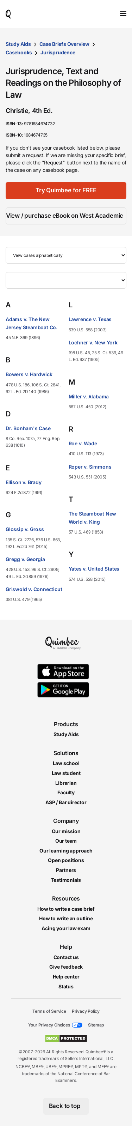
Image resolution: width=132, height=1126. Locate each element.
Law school (66, 763)
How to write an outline (66, 919)
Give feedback (66, 967)
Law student (66, 773)
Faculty (66, 792)
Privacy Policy (86, 1011)
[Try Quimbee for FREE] (66, 190)
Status (66, 986)
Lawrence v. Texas (90, 319)
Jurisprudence (57, 52)
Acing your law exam (66, 928)
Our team (66, 841)
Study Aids (18, 44)
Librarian (65, 783)
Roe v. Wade (83, 443)
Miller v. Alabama (89, 396)
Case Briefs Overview (64, 44)
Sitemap (96, 1025)
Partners (66, 870)
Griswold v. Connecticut (34, 589)
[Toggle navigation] (123, 13)
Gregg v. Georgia (25, 559)
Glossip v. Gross (25, 529)
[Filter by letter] (66, 280)
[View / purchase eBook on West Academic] (66, 215)
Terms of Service (49, 1011)
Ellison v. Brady (24, 482)
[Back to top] (66, 1106)
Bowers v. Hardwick (29, 374)
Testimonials (66, 880)
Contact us (66, 957)
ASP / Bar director (65, 802)
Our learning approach (66, 851)
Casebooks (19, 52)
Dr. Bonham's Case (28, 428)
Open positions (66, 860)
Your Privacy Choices (49, 1025)
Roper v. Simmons (90, 467)
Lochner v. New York (93, 342)
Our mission (66, 831)
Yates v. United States (94, 569)
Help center (66, 977)
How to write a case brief (66, 909)
